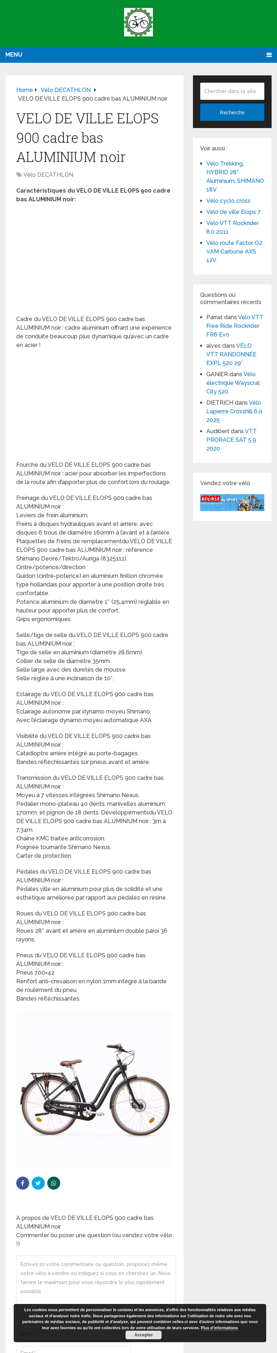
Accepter (144, 1334)
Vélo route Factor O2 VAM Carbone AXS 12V (234, 252)
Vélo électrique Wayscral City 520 (233, 383)
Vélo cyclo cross (228, 200)
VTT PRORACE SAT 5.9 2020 (231, 440)
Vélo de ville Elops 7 (233, 211)
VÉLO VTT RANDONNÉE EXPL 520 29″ (231, 354)
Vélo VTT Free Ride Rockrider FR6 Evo (234, 326)
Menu (13, 54)
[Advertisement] (94, 261)
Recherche (232, 112)
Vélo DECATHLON (48, 174)
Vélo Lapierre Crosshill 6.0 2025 (234, 411)
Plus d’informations (219, 1328)
